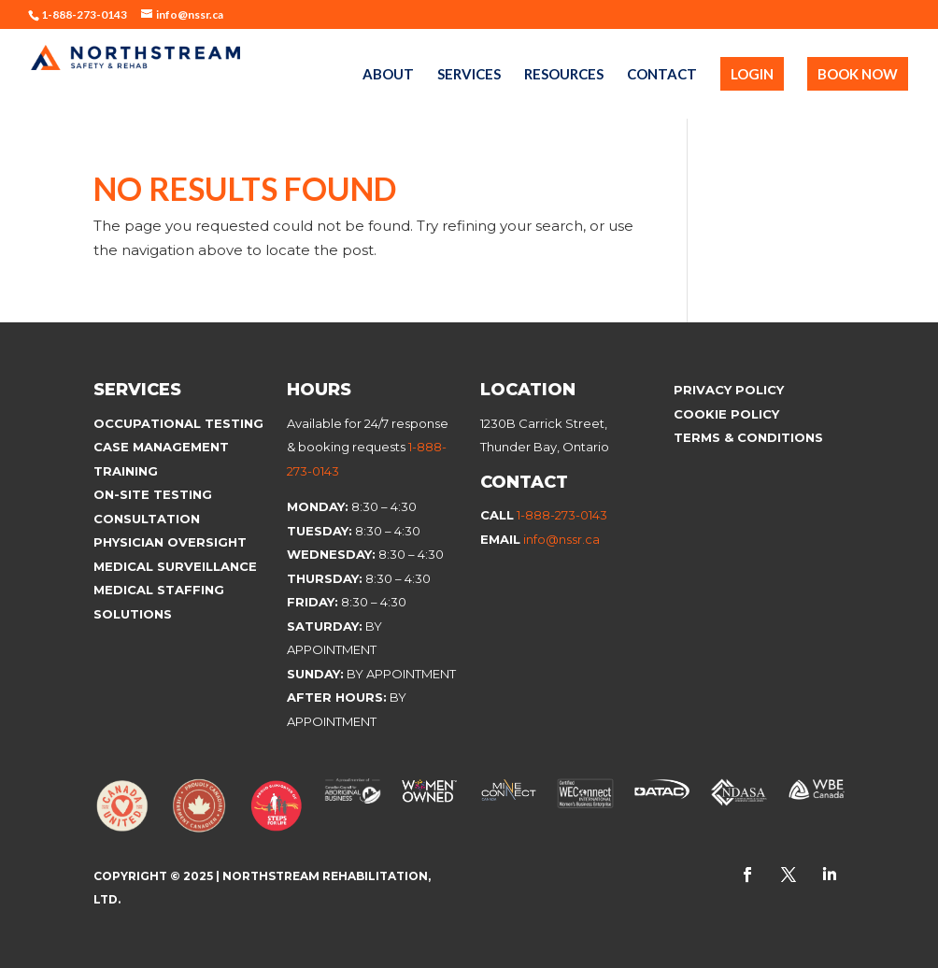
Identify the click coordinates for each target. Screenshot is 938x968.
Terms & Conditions (748, 437)
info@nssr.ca (561, 539)
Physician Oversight (170, 541)
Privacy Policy (729, 389)
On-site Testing (152, 494)
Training (125, 470)
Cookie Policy (728, 413)
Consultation (146, 518)
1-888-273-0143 (562, 514)
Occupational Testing (178, 423)
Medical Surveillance (177, 566)
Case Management (161, 446)
